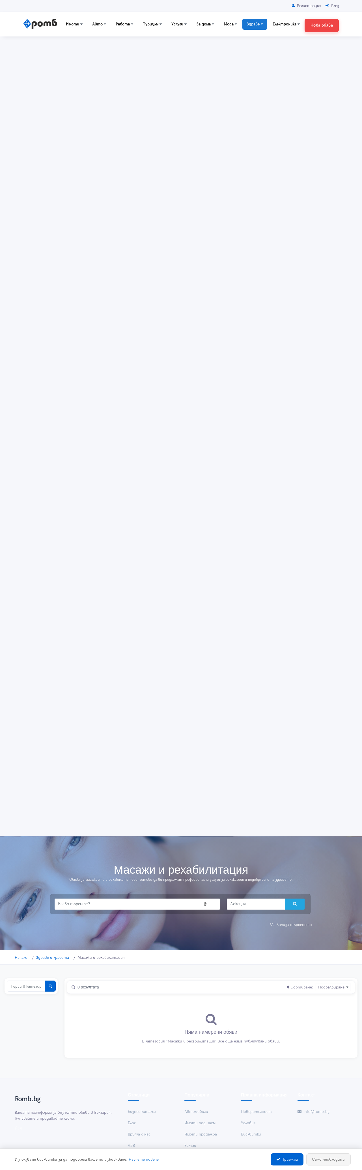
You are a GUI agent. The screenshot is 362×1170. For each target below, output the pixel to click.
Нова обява (322, 25)
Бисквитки (251, 1134)
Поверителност (256, 1111)
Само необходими (328, 1159)
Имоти (74, 24)
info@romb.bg (313, 1111)
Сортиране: (300, 987)
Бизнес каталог (142, 1111)
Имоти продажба (200, 1134)
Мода (230, 24)
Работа (124, 24)
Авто (99, 24)
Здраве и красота (52, 957)
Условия (248, 1123)
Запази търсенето (291, 924)
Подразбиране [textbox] (331, 987)
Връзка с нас (139, 1134)
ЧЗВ (131, 1145)
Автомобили (196, 1111)
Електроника (286, 24)
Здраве (255, 24)
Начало (21, 957)
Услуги (179, 24)
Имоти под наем (200, 1123)
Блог (132, 1123)
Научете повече (144, 1159)
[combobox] (333, 987)
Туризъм (152, 24)
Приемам (287, 1159)
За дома (205, 24)
